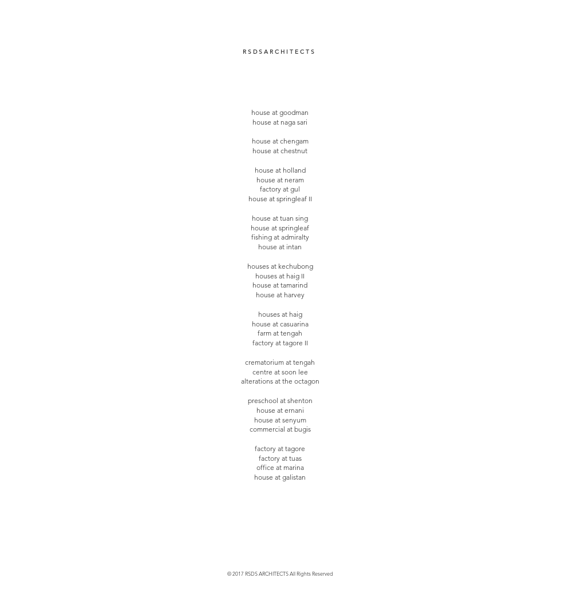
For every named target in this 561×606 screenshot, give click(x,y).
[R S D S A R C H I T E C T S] (278, 52)
